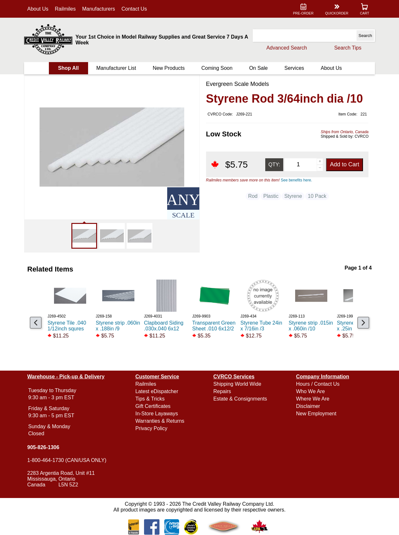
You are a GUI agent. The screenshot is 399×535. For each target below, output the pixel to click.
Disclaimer (308, 406)
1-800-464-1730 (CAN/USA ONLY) (67, 460)
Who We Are (310, 391)
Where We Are (312, 398)
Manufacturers (99, 9)
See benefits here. (296, 180)
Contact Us (135, 9)
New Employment (316, 413)
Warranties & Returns (160, 421)
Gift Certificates (153, 406)
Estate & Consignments (240, 398)
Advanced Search (286, 48)
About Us (38, 9)
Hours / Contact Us (317, 384)
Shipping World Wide (237, 384)
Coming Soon (216, 68)
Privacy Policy (152, 428)
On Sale (258, 68)
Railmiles (66, 9)
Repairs (222, 391)
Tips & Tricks (150, 398)
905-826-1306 (44, 447)
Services (294, 68)
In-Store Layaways (157, 413)
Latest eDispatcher (157, 391)
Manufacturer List (117, 68)
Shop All (69, 68)
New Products (169, 68)
